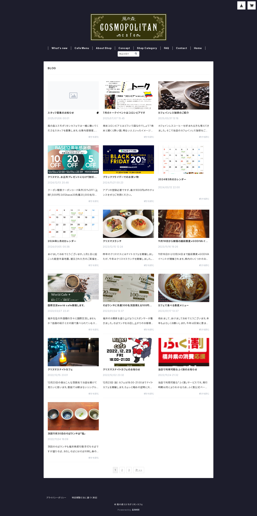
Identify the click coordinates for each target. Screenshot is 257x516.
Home (198, 48)
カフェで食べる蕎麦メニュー (173, 305)
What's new (60, 48)
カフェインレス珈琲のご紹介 (173, 113)
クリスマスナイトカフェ (60, 369)
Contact (181, 48)
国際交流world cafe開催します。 (66, 305)
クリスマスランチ (112, 241)
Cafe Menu (82, 48)
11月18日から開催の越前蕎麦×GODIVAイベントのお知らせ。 (183, 241)
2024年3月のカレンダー (172, 179)
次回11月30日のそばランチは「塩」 (66, 433)
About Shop (104, 48)
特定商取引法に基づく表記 (84, 497)
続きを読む (94, 137)
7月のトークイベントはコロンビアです (124, 113)
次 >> (138, 470)
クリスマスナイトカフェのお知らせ (121, 369)
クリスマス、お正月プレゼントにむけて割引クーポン (72, 177)
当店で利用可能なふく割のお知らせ (177, 369)
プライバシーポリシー (56, 497)
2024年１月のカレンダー (62, 241)
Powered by (128, 510)
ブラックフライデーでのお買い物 (121, 177)
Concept (124, 48)
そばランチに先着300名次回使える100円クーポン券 (127, 305)
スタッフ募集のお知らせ (61, 113)
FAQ (166, 48)
